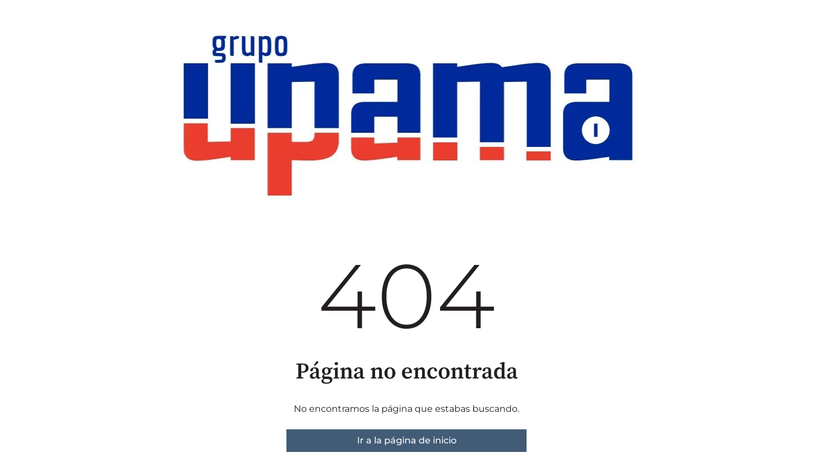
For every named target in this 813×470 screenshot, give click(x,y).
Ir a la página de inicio (407, 440)
